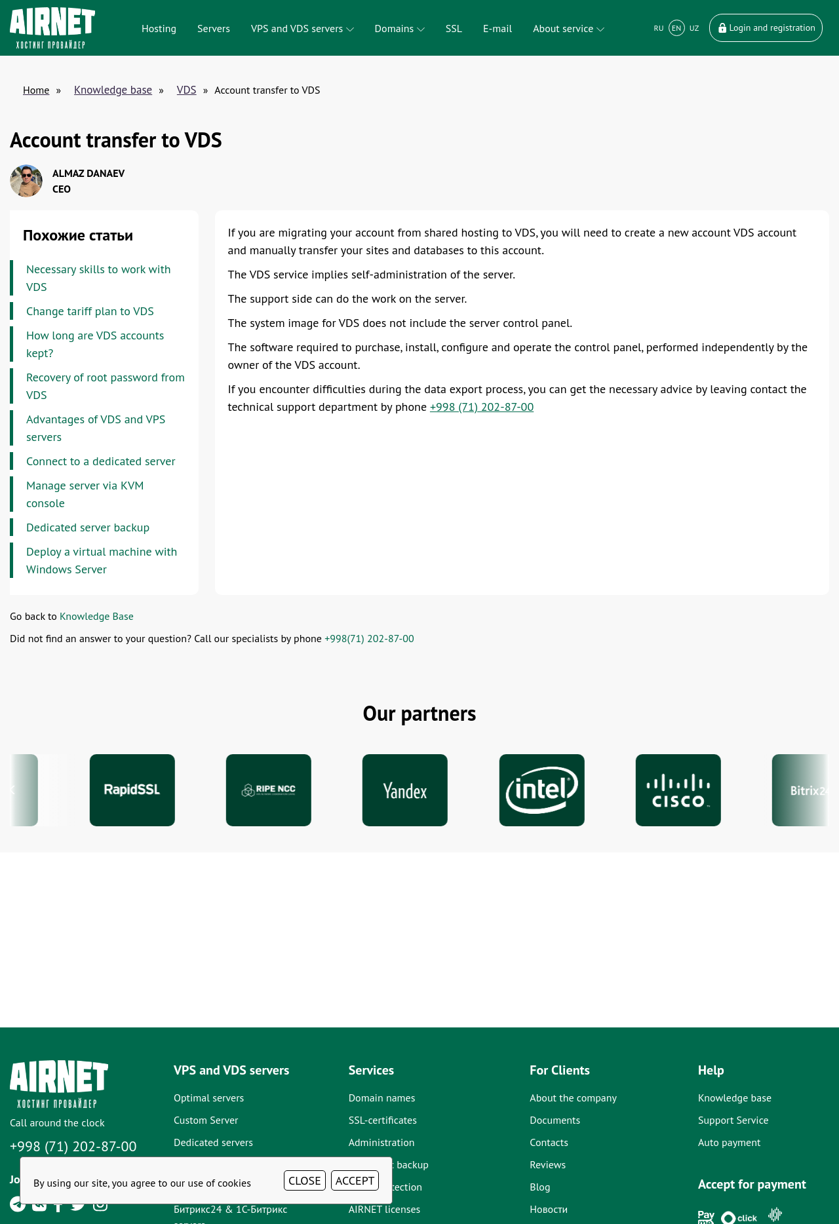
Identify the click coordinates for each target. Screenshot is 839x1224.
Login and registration (765, 27)
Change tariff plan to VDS (90, 310)
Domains (400, 28)
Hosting (159, 28)
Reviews (548, 1164)
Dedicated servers (213, 1142)
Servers (213, 28)
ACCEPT (355, 1180)
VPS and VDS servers (302, 28)
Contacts (549, 1142)
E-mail (497, 28)
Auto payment (729, 1142)
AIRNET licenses (385, 1208)
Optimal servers (209, 1097)
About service (568, 28)
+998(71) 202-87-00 (369, 638)
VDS (187, 90)
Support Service (733, 1119)
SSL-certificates (383, 1119)
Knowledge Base (97, 615)
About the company (573, 1097)
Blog (540, 1186)
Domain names (382, 1097)
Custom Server (206, 1119)
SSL (454, 28)
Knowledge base (113, 90)
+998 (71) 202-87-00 (482, 406)
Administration (382, 1142)
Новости (549, 1208)
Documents (555, 1119)
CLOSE (304, 1180)
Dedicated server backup (87, 527)
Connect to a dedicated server (101, 461)
